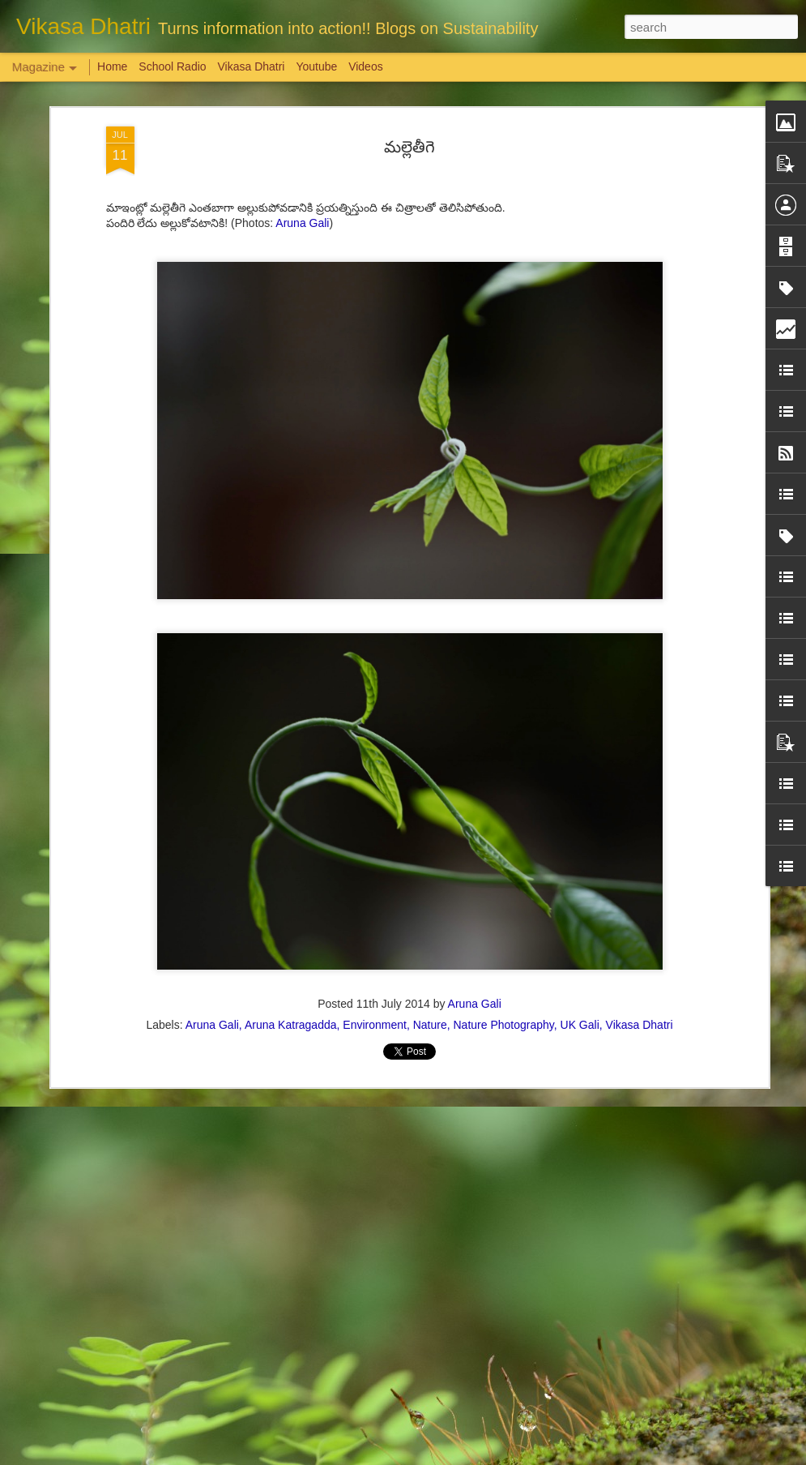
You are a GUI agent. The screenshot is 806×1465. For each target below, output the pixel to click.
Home (112, 66)
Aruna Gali (302, 88)
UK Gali (580, 890)
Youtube (316, 66)
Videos (365, 66)
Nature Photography (503, 890)
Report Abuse (501, 1456)
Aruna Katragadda (291, 890)
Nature (430, 890)
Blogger (454, 1456)
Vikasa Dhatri (639, 890)
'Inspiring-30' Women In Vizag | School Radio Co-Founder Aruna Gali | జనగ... (391, 1270)
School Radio (172, 66)
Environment (375, 890)
